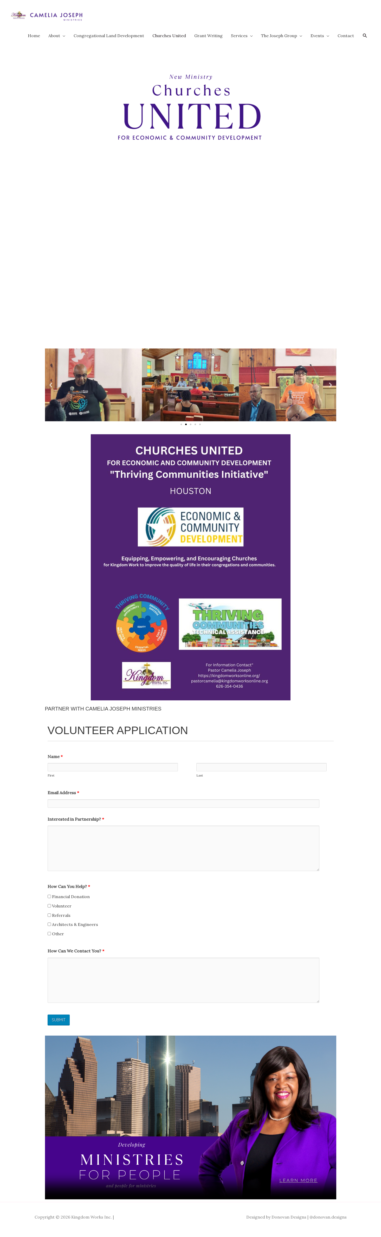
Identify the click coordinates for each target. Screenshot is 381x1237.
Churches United (169, 40)
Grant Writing (208, 40)
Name (55, 761)
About (54, 40)
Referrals (59, 920)
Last (199, 780)
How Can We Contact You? (76, 955)
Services (239, 40)
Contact (346, 40)
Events (317, 40)
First (51, 780)
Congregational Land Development (109, 40)
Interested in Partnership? (76, 824)
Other (56, 938)
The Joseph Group (279, 40)
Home (34, 40)
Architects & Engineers (73, 929)
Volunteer (60, 910)
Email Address (63, 797)
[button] (365, 40)
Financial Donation (69, 901)
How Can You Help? (69, 891)
